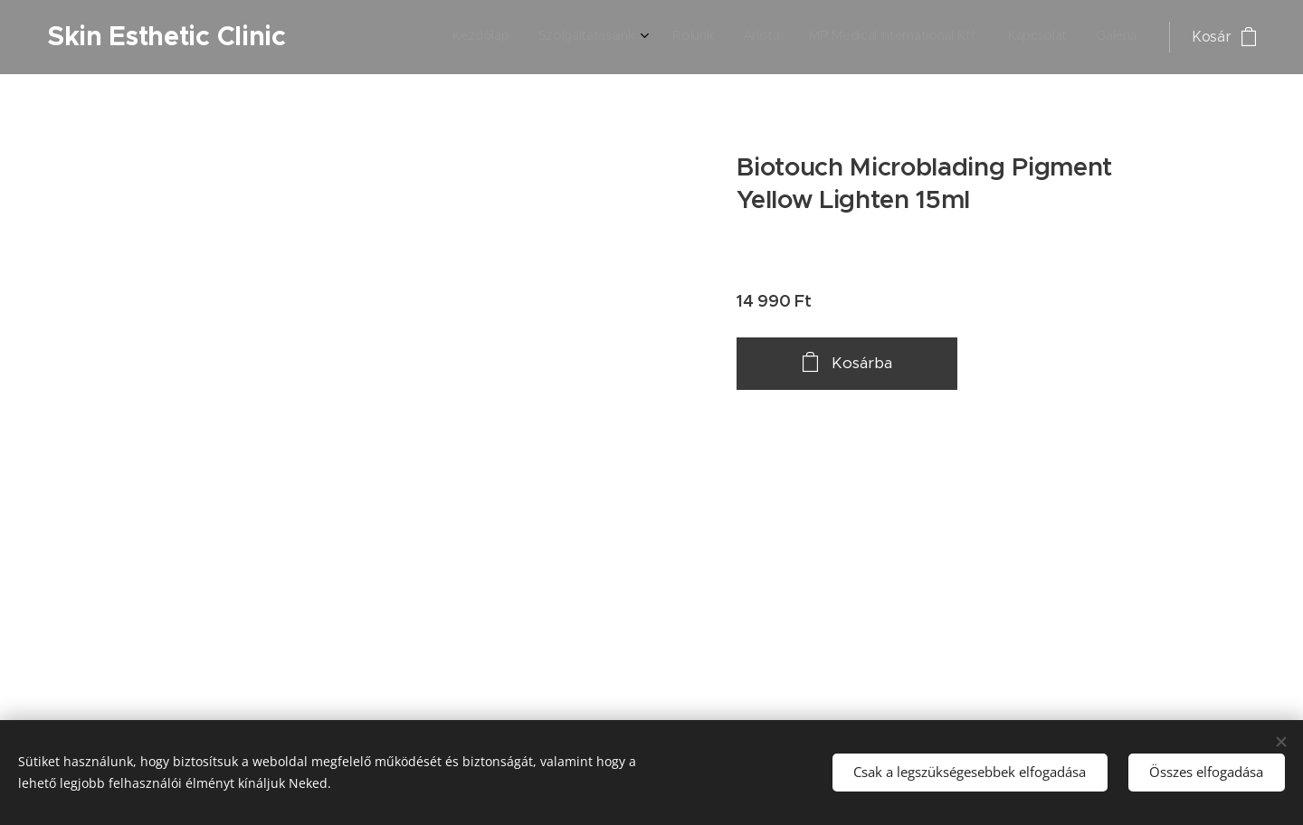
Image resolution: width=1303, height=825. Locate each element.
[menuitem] (958, 37)
